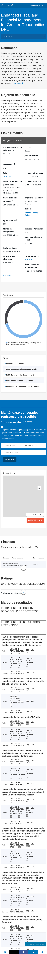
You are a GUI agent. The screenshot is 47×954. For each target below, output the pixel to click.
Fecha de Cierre (10, 248)
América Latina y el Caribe (32, 213)
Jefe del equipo (31, 156)
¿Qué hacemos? (7, 5)
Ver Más (18, 83)
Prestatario (9, 164)
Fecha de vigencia (33, 181)
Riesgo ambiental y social (33, 238)
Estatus (28, 147)
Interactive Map (35, 520)
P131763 (28, 260)
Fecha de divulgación (34, 173)
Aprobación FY (10, 220)
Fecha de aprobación (12, 181)
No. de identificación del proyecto (12, 148)
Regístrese (9, 459)
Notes (6, 275)
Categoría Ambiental (34, 229)
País (5, 173)
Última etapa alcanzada (9, 257)
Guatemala (7, 176)
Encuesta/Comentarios (36, 944)
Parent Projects (32, 256)
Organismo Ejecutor (34, 198)
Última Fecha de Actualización (32, 266)
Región (28, 209)
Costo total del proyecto (10, 199)
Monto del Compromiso (8, 230)
